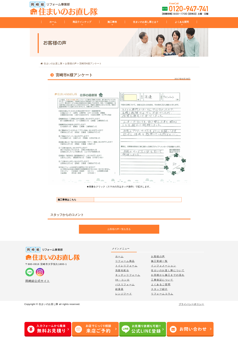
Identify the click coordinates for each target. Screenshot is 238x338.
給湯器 (119, 289)
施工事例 (112, 22)
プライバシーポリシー (191, 304)
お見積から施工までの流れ (167, 275)
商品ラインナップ (82, 22)
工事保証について (162, 280)
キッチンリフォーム (127, 275)
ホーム (52, 22)
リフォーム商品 (125, 261)
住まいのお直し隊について (167, 270)
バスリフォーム (125, 284)
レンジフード (123, 293)
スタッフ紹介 (159, 289)
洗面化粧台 (122, 270)
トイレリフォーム (126, 265)
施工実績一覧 (159, 261)
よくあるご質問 (161, 284)
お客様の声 (158, 256)
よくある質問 (182, 22)
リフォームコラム (162, 293)
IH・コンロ (122, 280)
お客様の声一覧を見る (119, 229)
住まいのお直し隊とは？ (146, 22)
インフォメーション (163, 265)
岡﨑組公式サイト (37, 280)
